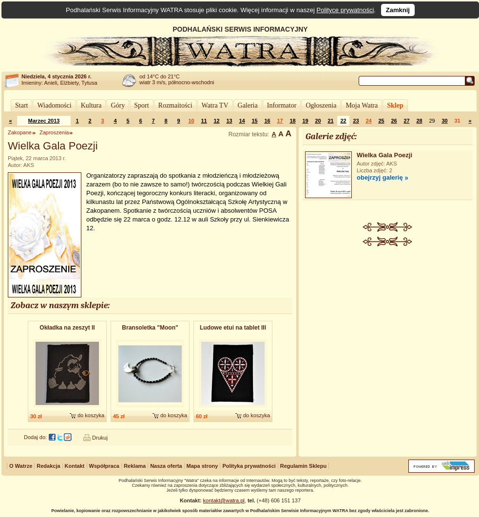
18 (292, 121)
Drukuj (100, 438)
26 (394, 121)
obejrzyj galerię (380, 177)
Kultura (91, 105)
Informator (282, 105)
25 (381, 121)
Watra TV (215, 105)
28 (419, 121)
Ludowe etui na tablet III (233, 327)
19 (305, 121)
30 (444, 121)
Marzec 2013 (44, 121)
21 (330, 121)
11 (204, 121)
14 (242, 121)
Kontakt (75, 466)
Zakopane (20, 132)
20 (318, 121)
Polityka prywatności (248, 466)
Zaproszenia (54, 132)
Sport (141, 105)
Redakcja (48, 466)
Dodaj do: (35, 437)
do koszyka (90, 415)
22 (343, 121)
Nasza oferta (166, 466)
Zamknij (398, 10)
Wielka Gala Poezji (384, 155)
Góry (118, 105)
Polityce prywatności (345, 10)
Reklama (135, 466)
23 (356, 121)
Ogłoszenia (321, 105)
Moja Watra (361, 105)
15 (254, 121)
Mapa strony (202, 466)
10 (191, 121)
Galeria (248, 105)
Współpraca (104, 466)
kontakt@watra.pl (224, 500)
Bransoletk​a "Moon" (150, 327)
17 (280, 121)
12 (216, 121)
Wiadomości (54, 105)
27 (406, 121)
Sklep (395, 105)
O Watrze (20, 466)
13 (229, 121)
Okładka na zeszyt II (67, 327)
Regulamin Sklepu (303, 466)
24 (368, 121)
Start (21, 105)
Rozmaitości (175, 105)
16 (267, 121)
